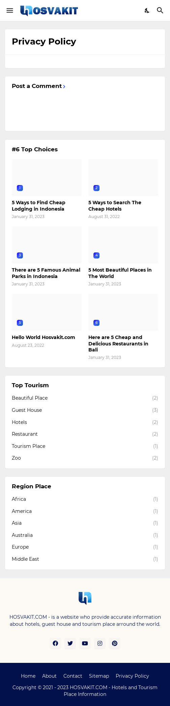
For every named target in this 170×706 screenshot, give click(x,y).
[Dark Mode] (147, 10)
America (85, 511)
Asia (85, 523)
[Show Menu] (9, 10)
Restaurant (85, 434)
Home (28, 676)
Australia (85, 535)
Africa (85, 499)
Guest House (85, 410)
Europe (85, 547)
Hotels (85, 422)
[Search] (161, 10)
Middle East (85, 559)
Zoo (85, 458)
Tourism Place (85, 446)
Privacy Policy (132, 676)
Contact (72, 676)
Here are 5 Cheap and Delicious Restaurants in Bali (118, 343)
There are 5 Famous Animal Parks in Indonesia (46, 273)
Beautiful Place (85, 398)
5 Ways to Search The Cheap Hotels (114, 205)
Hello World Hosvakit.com (43, 337)
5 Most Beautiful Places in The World (120, 273)
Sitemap (99, 676)
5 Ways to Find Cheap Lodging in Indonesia (38, 205)
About (49, 676)
